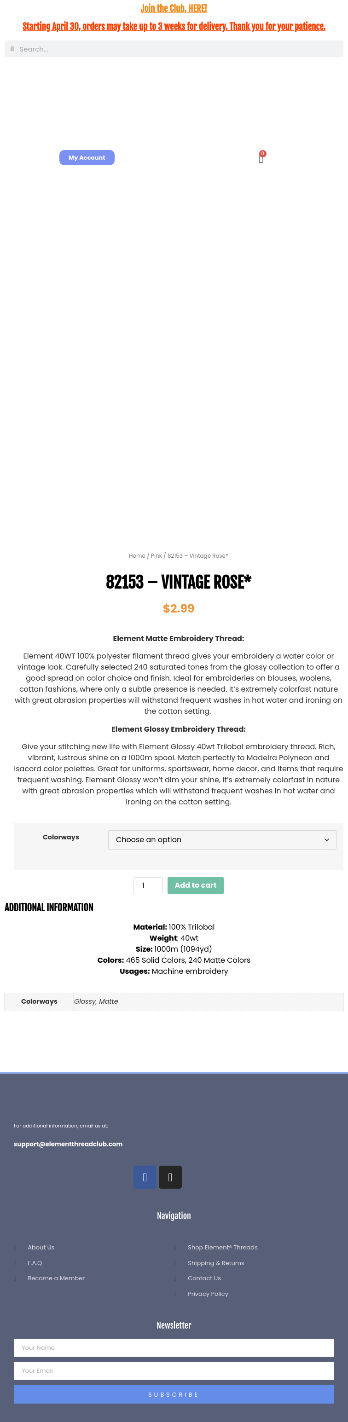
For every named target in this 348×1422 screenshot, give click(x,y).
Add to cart (196, 885)
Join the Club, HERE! (174, 8)
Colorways (61, 837)
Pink (156, 556)
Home (137, 556)
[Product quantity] (148, 885)
